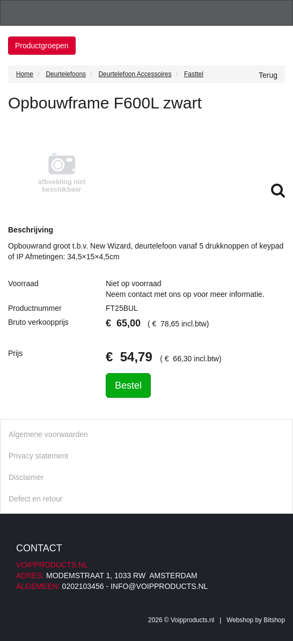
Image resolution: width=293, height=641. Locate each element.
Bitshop (274, 620)
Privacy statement (38, 455)
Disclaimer (26, 477)
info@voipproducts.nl (159, 586)
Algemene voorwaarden (48, 434)
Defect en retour (35, 498)
